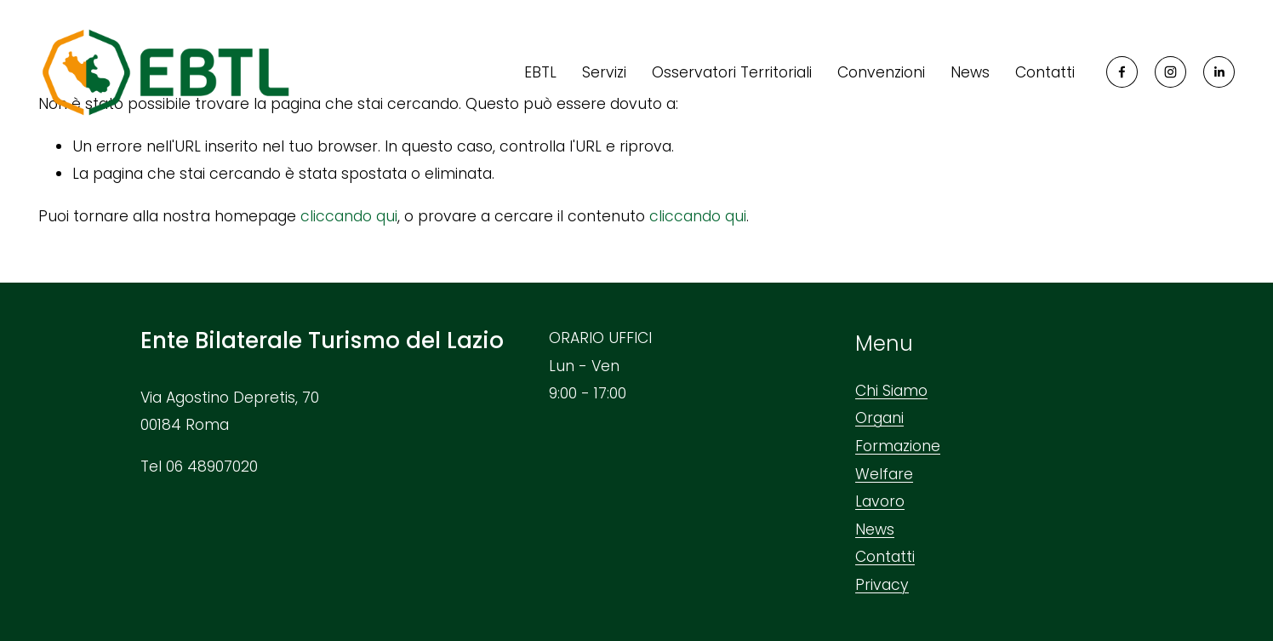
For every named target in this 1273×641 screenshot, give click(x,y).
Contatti (1045, 72)
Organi (879, 418)
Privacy (882, 585)
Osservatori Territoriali (732, 72)
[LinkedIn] (1219, 72)
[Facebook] (1122, 72)
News (970, 72)
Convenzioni (881, 72)
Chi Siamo (891, 391)
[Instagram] (1170, 72)
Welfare (884, 474)
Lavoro (880, 501)
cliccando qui (348, 216)
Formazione (897, 446)
